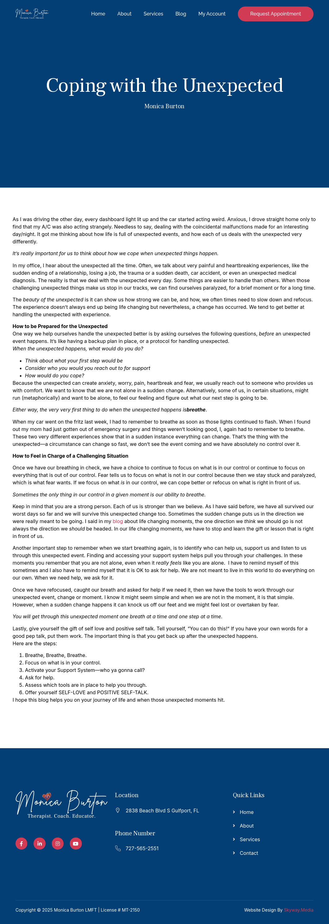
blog (118, 521)
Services (152, 14)
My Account (211, 14)
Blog (180, 14)
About (123, 14)
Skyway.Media (298, 910)
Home (97, 14)
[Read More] (161, 809)
